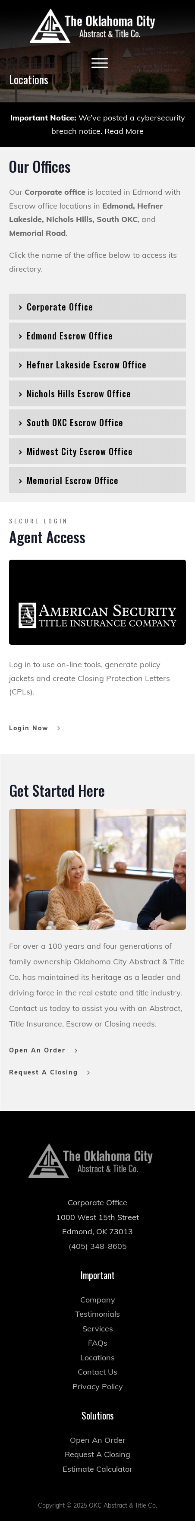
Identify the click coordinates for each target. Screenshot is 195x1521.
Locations (97, 1341)
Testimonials (97, 1298)
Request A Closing (97, 1438)
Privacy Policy (97, 1370)
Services (97, 1312)
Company (97, 1283)
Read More (124, 131)
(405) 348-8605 (98, 1230)
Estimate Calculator (97, 1453)
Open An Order (98, 1424)
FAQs (97, 1327)
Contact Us (97, 1356)
